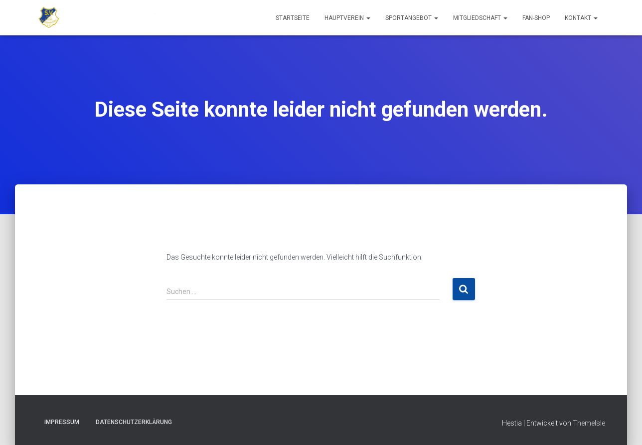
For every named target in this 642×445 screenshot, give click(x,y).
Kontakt (581, 17)
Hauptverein (347, 17)
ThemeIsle (589, 423)
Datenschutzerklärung (134, 422)
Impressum (61, 422)
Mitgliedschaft (480, 17)
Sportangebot (411, 17)
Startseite (293, 17)
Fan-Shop (536, 17)
